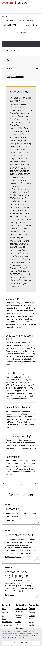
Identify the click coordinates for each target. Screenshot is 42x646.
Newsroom (32, 612)
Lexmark (6, 605)
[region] (21, 637)
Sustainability (7, 625)
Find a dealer (20, 628)
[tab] (21, 60)
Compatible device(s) (15, 77)
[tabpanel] (21, 283)
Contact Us (20, 605)
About (4, 608)
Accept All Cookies (21, 643)
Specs (9, 68)
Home (28, 3)
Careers (5, 612)
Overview (10, 60)
